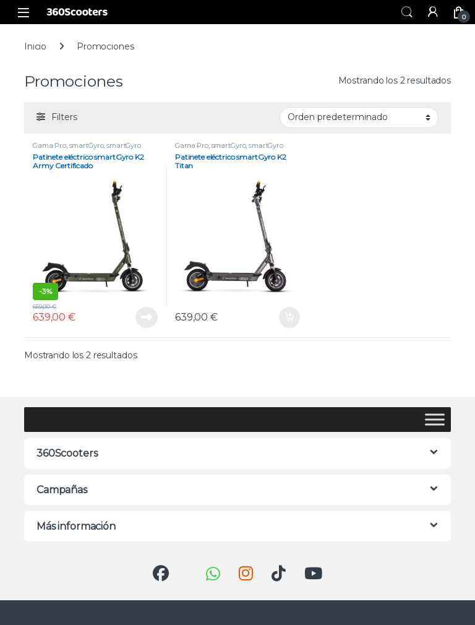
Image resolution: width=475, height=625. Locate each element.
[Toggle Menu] (435, 419)
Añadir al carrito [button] (289, 317)
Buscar (407, 12)
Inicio (35, 46)
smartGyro (86, 145)
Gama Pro (49, 145)
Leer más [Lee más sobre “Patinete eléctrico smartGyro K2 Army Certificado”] (146, 317)
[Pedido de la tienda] (359, 117)
